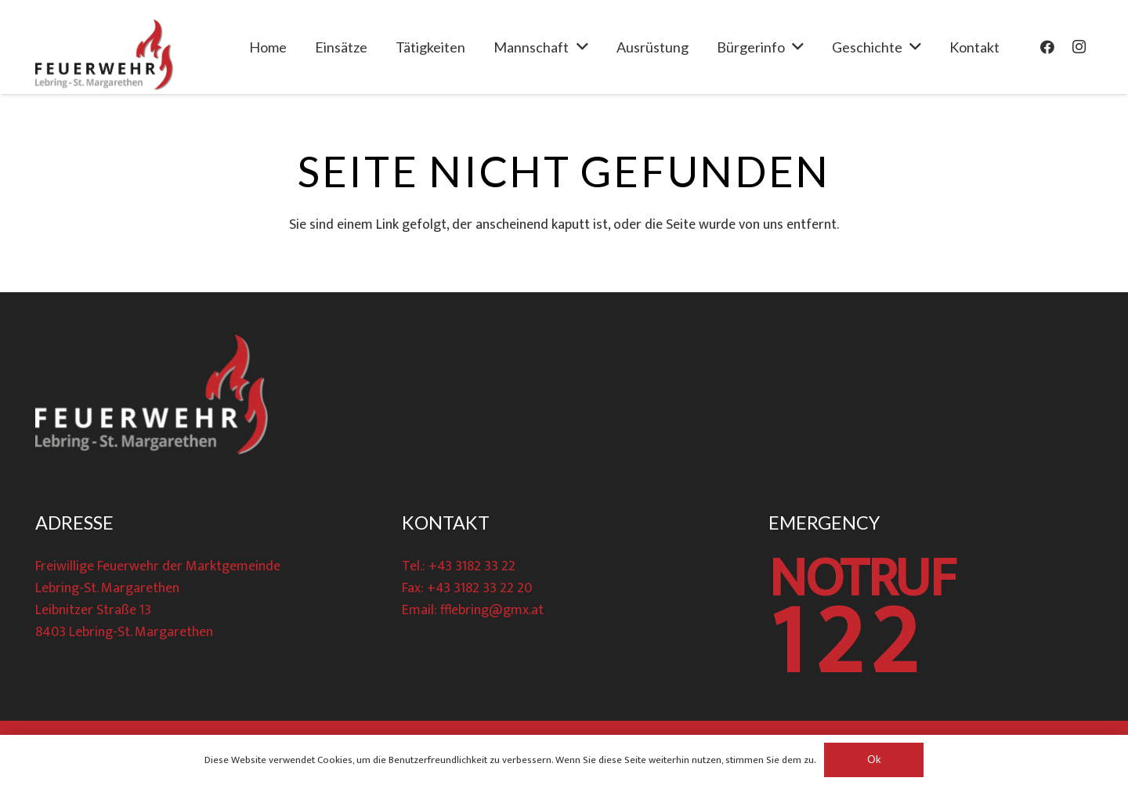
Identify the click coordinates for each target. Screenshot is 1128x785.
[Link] (104, 55)
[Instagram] (1079, 47)
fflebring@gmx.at (492, 610)
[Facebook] (1047, 47)
